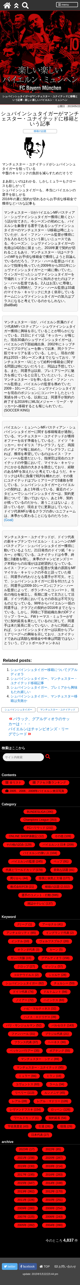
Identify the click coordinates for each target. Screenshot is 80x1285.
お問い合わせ (65, 1266)
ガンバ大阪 (17, 958)
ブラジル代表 (54, 1033)
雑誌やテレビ (36, 903)
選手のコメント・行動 (36, 895)
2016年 (50, 1174)
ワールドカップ (24, 1118)
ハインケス (51, 1000)
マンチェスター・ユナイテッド (57, 709)
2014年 (50, 1183)
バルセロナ (59, 1025)
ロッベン (57, 1109)
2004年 (50, 1225)
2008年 (50, 1208)
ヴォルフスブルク (51, 941)
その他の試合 (15, 844)
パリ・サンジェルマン (20, 1025)
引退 (41, 1126)
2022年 (50, 1149)
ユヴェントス (24, 1084)
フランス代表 (23, 1042)
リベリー (21, 1092)
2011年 (22, 1199)
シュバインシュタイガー (18, 709)
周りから (16, 878)
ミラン (50, 1075)
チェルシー (61, 983)
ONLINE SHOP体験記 (23, 836)
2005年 (22, 1225)
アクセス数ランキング (51, 782)
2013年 (22, 1191)
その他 (59, 836)
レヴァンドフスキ (21, 1109)
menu (63, 4)
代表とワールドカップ (20, 869)
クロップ (23, 966)
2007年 (22, 1216)
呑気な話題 (61, 869)
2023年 (23, 1149)
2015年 (22, 1183)
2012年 (50, 1191)
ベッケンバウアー (21, 1050)
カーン (53, 949)
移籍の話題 (40, 131)
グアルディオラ (51, 958)
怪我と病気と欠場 (50, 878)
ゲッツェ (51, 966)
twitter (9, 1266)
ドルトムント (52, 991)
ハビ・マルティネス (37, 1008)
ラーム (53, 1084)
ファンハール (20, 1033)
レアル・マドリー (48, 1101)
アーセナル (49, 924)
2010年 (50, 1199)
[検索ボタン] (48, 757)
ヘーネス (54, 1042)
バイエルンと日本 (54, 844)
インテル (17, 941)
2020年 (50, 1157)
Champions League (36, 819)
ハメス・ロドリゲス (37, 1017)
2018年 (50, 1166)
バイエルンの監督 (23, 861)
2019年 (22, 1166)
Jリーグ (22, 924)
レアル (16, 1101)
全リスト (15, 782)
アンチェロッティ (18, 932)
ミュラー (24, 1075)
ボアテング (56, 1050)
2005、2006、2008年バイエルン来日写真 (37, 791)
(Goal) (8, 520)
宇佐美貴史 (15, 1126)
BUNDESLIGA (36, 811)
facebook (28, 1266)
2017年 (22, 1174)
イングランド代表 (57, 932)
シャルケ (54, 974)
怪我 (63, 1126)
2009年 (22, 1208)
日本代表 (37, 1134)
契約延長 (54, 1118)
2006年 (50, 1216)
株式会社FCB (19, 886)
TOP (45, 1266)
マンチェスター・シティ (37, 1059)
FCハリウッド (36, 827)
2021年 (22, 1157)
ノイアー (21, 1000)
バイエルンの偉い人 (36, 853)
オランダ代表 (26, 949)
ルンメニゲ (51, 1092)
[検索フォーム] (23, 757)
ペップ (58, 861)
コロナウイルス (24, 974)
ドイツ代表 (20, 991)
